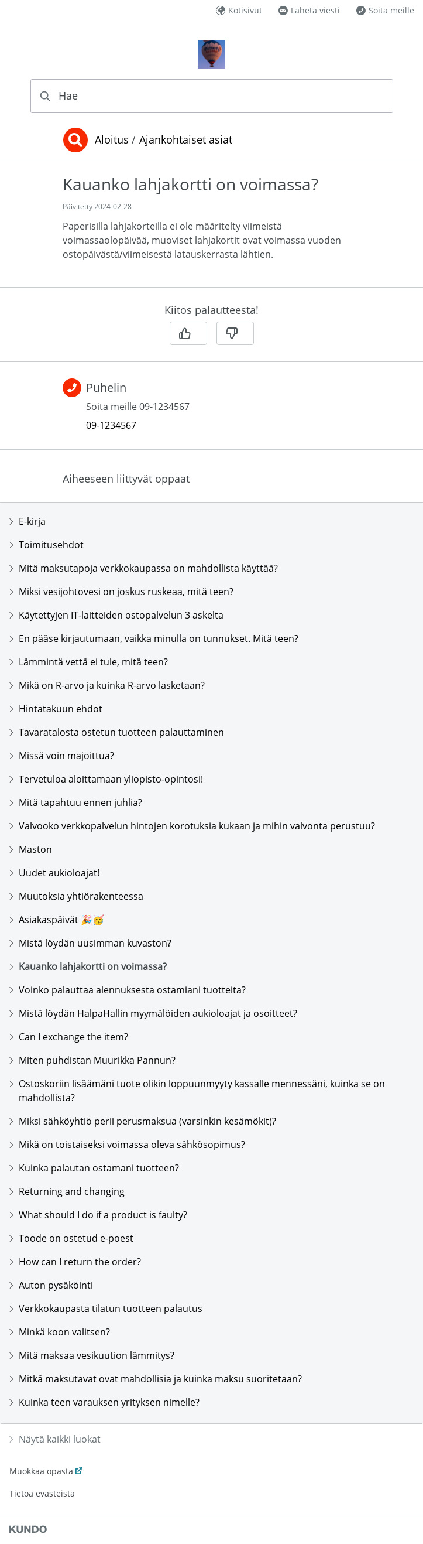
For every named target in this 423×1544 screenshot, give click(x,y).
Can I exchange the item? (68, 1036)
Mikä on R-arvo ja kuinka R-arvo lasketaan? (107, 685)
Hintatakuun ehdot (55, 708)
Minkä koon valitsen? (59, 1332)
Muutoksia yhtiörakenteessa (76, 896)
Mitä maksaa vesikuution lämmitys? (91, 1355)
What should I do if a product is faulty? (98, 1214)
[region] (211, 231)
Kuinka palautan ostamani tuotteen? (94, 1168)
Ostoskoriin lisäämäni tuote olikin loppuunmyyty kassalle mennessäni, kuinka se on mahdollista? (197, 1090)
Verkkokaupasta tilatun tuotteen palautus (105, 1308)
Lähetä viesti (309, 10)
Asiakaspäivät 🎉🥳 (56, 919)
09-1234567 (111, 425)
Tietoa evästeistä (42, 1493)
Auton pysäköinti (51, 1285)
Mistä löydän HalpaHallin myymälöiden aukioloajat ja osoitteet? (153, 1013)
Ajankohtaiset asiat (185, 140)
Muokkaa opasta (41, 1471)
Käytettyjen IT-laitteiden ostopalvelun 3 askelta (116, 615)
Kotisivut (239, 10)
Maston (30, 849)
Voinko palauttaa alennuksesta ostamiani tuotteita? (127, 989)
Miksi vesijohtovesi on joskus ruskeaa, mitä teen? (121, 591)
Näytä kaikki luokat (55, 1439)
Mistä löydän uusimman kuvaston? (90, 943)
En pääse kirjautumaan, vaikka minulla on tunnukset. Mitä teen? (153, 638)
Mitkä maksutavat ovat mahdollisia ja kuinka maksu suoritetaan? (155, 1378)
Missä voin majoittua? (61, 755)
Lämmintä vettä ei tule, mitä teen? (88, 661)
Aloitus (112, 140)
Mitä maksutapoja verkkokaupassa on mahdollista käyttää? (143, 568)
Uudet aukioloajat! (54, 872)
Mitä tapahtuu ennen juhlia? (75, 802)
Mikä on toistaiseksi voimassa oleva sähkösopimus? (127, 1144)
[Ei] (235, 333)
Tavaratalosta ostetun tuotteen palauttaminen (116, 732)
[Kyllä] (188, 333)
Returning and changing (67, 1191)
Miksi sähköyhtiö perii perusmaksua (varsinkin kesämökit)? (142, 1121)
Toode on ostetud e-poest (71, 1238)
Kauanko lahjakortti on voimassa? (88, 966)
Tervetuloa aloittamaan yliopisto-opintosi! (106, 779)
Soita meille (385, 10)
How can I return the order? (75, 1261)
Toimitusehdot (46, 544)
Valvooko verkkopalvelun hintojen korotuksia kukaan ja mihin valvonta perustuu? (192, 825)
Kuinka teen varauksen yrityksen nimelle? (104, 1402)
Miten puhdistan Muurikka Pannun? (92, 1060)
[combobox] (212, 96)
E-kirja (27, 521)
